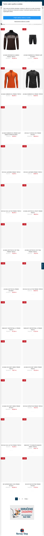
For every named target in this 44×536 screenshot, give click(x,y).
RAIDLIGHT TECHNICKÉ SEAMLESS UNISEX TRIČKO (32, 446)
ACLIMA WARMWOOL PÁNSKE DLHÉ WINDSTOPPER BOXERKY (11, 133)
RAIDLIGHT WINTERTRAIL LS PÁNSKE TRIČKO (11, 329)
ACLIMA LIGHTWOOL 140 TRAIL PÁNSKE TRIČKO (11, 251)
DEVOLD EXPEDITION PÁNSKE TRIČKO (33, 406)
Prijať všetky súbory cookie (22, 18)
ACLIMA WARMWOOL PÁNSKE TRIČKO (11, 94)
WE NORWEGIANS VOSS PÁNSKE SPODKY (11, 485)
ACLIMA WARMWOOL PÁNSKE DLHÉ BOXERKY (33, 56)
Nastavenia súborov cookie (22, 21)
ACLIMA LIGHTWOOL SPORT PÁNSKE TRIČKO (32, 212)
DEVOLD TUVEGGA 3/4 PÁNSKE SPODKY (33, 133)
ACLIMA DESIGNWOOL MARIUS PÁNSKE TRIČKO (11, 56)
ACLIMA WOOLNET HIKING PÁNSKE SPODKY (11, 407)
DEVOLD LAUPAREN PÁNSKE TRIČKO (11, 172)
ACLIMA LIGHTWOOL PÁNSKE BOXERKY (11, 290)
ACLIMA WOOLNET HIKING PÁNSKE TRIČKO (11, 368)
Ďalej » (26, 499)
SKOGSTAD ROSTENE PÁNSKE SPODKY (33, 485)
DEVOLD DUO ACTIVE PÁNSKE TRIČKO (11, 211)
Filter (42, 266)
